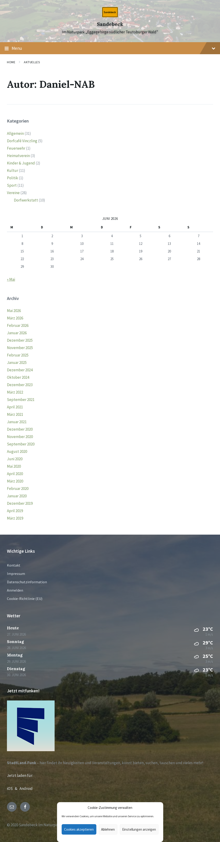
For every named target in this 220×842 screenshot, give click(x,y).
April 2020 (15, 473)
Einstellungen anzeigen (139, 829)
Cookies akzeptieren (79, 829)
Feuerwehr (16, 148)
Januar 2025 (17, 362)
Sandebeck (110, 24)
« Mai (11, 279)
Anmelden (15, 590)
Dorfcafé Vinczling (22, 140)
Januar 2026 (17, 332)
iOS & (13, 788)
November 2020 (20, 436)
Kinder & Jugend (21, 163)
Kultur (12, 170)
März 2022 (15, 392)
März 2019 (15, 518)
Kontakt (13, 565)
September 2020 (20, 444)
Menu (110, 48)
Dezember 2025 (20, 340)
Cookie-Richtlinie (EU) (24, 598)
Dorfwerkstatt (26, 200)
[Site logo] (110, 16)
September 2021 (20, 399)
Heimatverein (18, 155)
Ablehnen (108, 829)
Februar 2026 (17, 325)
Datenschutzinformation (27, 582)
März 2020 (15, 481)
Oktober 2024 (18, 377)
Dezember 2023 (20, 384)
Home (11, 62)
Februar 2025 (17, 355)
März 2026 (15, 318)
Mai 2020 (14, 466)
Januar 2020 (17, 495)
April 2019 (15, 510)
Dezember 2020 (20, 429)
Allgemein (15, 133)
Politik (12, 177)
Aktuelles (32, 62)
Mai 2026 (14, 310)
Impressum (16, 573)
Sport (12, 185)
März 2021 (15, 414)
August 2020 (17, 451)
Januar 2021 (17, 421)
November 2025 (20, 347)
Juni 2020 (14, 458)
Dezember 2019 (20, 503)
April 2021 (15, 407)
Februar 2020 (17, 488)
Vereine (13, 192)
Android (26, 788)
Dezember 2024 (20, 369)
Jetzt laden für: (20, 775)
